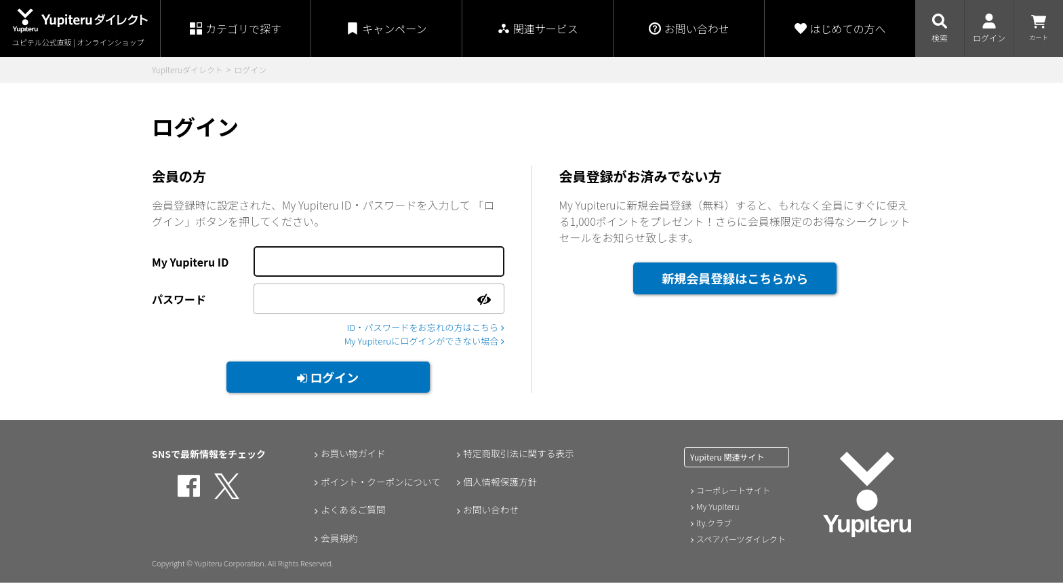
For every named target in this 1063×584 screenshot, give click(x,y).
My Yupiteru (717, 507)
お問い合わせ (490, 512)
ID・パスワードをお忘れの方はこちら (421, 327)
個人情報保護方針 (500, 483)
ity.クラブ (713, 524)
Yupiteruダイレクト (187, 69)
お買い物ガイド (352, 455)
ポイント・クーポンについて (381, 483)
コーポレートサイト (732, 491)
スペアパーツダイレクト (740, 540)
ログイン (328, 378)
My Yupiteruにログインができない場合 (419, 342)
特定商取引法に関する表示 (519, 455)
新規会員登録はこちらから (735, 278)
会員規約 (338, 540)
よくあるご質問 (352, 512)
